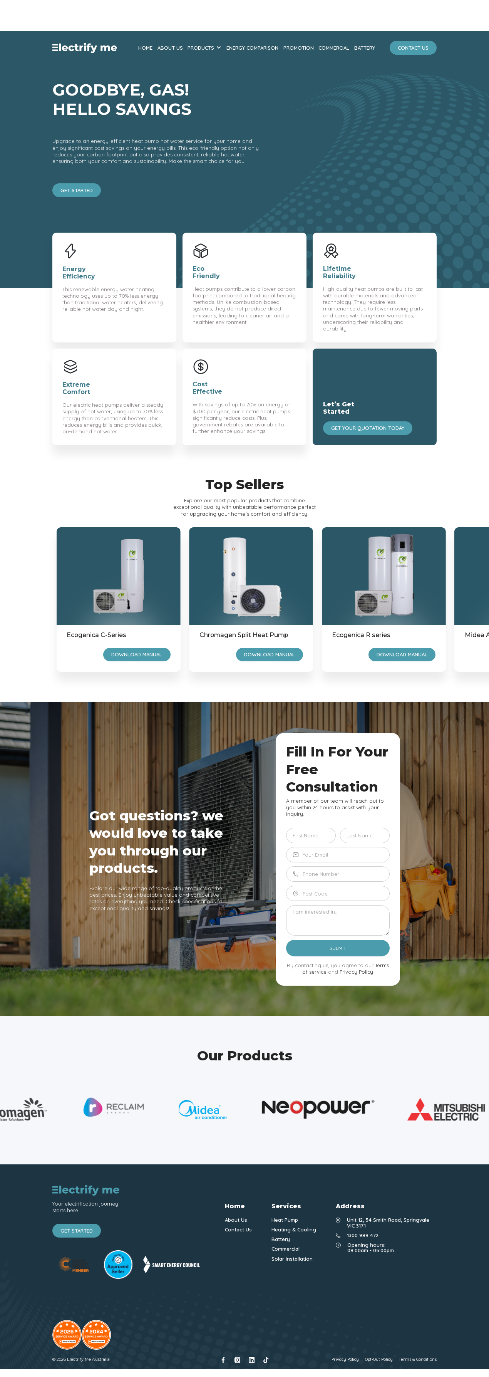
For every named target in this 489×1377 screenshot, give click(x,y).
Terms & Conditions (418, 1359)
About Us (236, 1220)
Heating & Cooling (293, 1230)
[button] (204, 48)
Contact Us (238, 1230)
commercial (333, 48)
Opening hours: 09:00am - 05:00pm (370, 1247)
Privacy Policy (356, 972)
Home (145, 48)
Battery (280, 1239)
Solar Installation (292, 1259)
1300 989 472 (362, 1235)
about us (170, 48)
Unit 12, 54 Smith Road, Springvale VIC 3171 (388, 1222)
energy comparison (252, 48)
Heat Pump (284, 1220)
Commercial (285, 1249)
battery (364, 48)
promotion (298, 48)
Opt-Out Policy (379, 1359)
